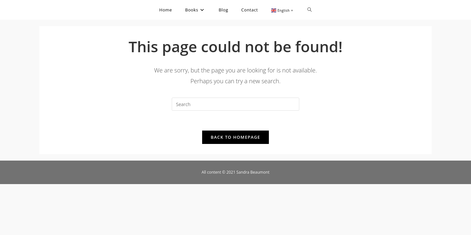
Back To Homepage (235, 137)
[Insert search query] (235, 104)
